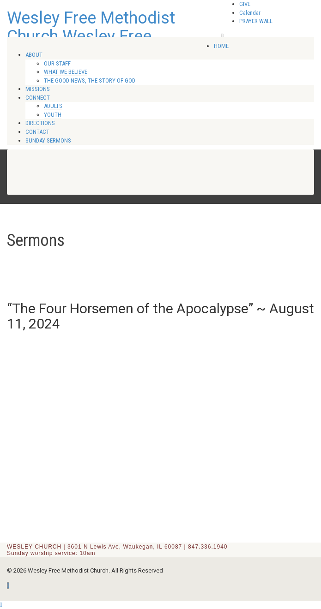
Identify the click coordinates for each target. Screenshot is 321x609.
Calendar (249, 12)
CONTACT (37, 131)
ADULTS (53, 105)
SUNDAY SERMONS (48, 140)
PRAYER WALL (256, 21)
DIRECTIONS (40, 122)
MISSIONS (37, 88)
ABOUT (33, 54)
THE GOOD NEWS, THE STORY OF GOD (89, 80)
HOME (221, 45)
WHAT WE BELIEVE (65, 71)
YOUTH (52, 114)
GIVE (244, 3)
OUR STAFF (57, 63)
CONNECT (37, 97)
